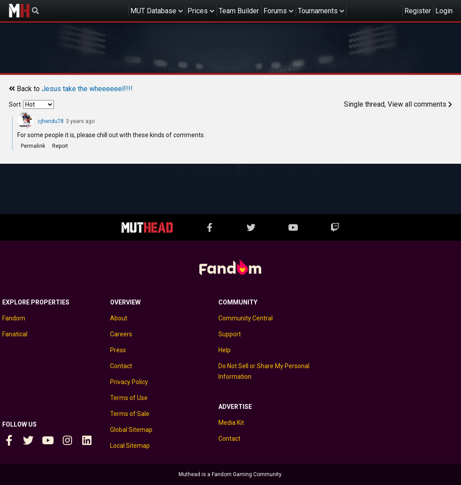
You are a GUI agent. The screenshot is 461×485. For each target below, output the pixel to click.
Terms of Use (129, 397)
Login (444, 11)
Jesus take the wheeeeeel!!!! (87, 89)
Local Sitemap (130, 445)
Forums (275, 11)
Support (229, 334)
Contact (121, 366)
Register (417, 11)
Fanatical (14, 334)
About (118, 318)
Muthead (19, 10)
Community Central (245, 318)
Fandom (13, 318)
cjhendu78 (51, 121)
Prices (197, 11)
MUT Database (153, 11)
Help (224, 350)
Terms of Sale (129, 413)
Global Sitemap (131, 429)
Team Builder (239, 11)
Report (60, 146)
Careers (121, 334)
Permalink (33, 146)
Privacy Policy (129, 381)
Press (118, 350)
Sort (15, 104)
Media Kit (231, 422)
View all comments (420, 104)
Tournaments (318, 11)
